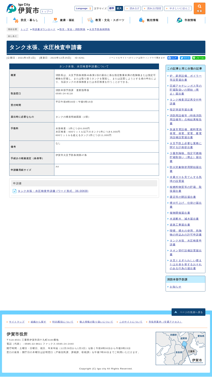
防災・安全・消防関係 (72, 29)
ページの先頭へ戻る (191, 312)
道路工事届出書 (180, 225)
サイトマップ (17, 322)
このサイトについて (130, 322)
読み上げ (134, 8)
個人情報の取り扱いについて (96, 322)
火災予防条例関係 (99, 29)
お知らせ (175, 287)
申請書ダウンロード (43, 29)
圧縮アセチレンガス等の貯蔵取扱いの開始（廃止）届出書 (186, 90)
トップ (24, 29)
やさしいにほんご (179, 8)
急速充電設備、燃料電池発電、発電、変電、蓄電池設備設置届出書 (186, 133)
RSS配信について (62, 322)
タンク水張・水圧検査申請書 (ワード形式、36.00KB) (50, 191)
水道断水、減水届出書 (184, 219)
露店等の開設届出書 (183, 197)
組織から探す (38, 322)
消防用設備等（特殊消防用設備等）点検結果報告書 (186, 119)
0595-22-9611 (33, 344)
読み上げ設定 (154, 8)
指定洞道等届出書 (181, 110)
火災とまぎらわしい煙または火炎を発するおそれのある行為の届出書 (186, 264)
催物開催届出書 (180, 213)
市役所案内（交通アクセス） (165, 322)
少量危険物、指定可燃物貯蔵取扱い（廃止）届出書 (186, 157)
